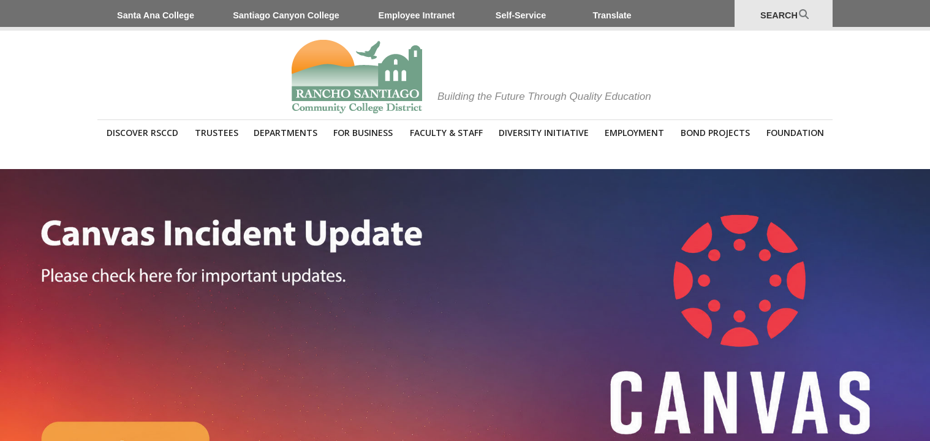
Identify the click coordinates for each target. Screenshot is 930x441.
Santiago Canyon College (286, 15)
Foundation (795, 132)
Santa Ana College (155, 15)
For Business (363, 132)
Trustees (216, 132)
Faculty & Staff (446, 132)
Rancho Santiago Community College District (357, 76)
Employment (634, 132)
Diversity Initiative (544, 132)
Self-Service (521, 15)
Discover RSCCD (142, 132)
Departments (285, 132)
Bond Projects (715, 132)
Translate (611, 15)
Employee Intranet (417, 15)
